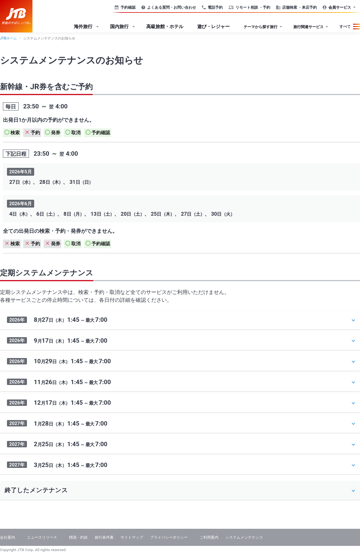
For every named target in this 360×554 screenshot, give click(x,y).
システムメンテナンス (244, 537)
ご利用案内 (209, 537)
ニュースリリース (42, 537)
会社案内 (7, 537)
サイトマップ (131, 537)
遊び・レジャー (213, 26)
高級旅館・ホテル (164, 26)
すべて (345, 26)
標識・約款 (78, 537)
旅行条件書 (104, 537)
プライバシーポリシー (169, 537)
